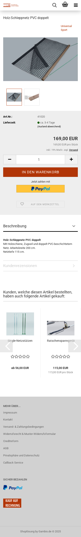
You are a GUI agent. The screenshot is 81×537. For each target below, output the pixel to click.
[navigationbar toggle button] (75, 5)
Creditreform (10, 441)
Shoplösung (27, 531)
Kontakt (8, 419)
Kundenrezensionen (20, 265)
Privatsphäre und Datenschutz (21, 455)
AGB (6, 448)
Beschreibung (14, 226)
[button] (6, 346)
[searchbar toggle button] (54, 5)
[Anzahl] (40, 159)
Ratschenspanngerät (61, 340)
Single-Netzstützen (20, 340)
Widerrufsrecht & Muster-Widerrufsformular (29, 433)
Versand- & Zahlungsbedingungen (23, 426)
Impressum (10, 412)
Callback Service (13, 462)
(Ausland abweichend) (49, 126)
